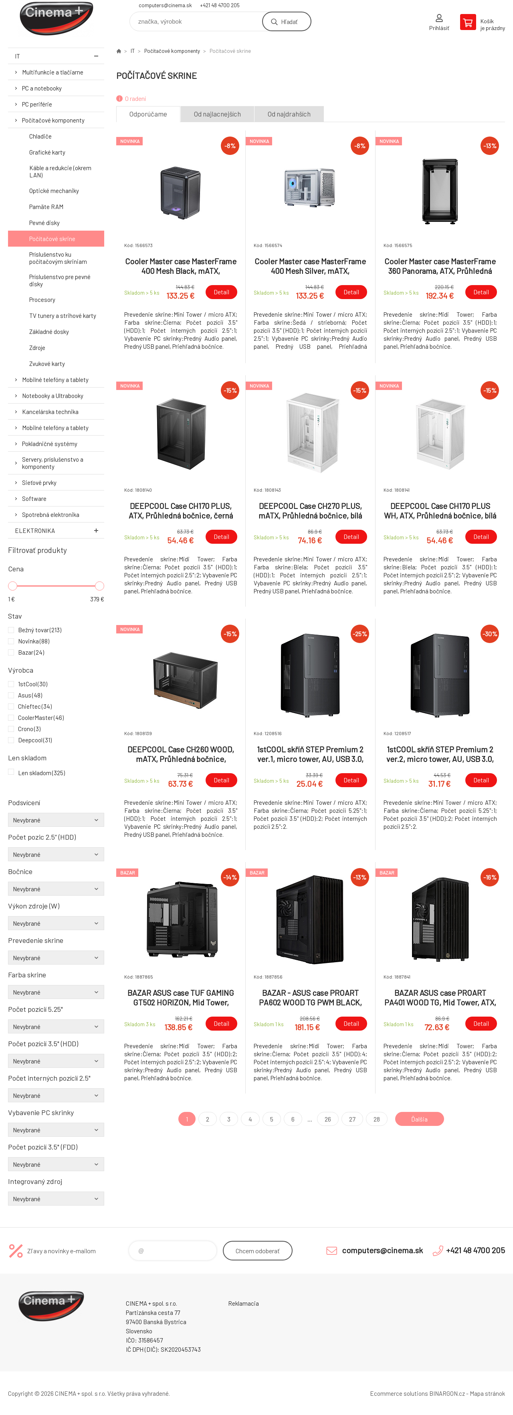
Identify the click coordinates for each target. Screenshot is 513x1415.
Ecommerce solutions (399, 1393)
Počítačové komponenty (53, 120)
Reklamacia (243, 1303)
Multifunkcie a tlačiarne (52, 72)
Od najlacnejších (217, 114)
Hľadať (289, 21)
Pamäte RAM (46, 206)
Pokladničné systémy (49, 443)
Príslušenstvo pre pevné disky (60, 280)
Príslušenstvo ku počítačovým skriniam (58, 258)
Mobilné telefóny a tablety (55, 379)
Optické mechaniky (54, 190)
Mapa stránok (487, 1393)
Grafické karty (47, 152)
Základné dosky (49, 331)
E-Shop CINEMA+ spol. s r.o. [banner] (56, 18)
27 (352, 1119)
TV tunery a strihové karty (62, 315)
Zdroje (37, 347)
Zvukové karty (47, 363)
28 (377, 1119)
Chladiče (40, 136)
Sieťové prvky (39, 482)
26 (328, 1119)
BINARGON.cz (447, 1393)
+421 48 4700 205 (220, 5)
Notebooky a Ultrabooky (52, 395)
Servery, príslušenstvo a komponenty (52, 463)
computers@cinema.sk (165, 5)
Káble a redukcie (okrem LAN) (60, 171)
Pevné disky (44, 222)
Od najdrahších (289, 114)
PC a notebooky (42, 88)
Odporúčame (148, 114)
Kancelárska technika (50, 411)
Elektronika (59, 530)
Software (34, 498)
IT (59, 56)
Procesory (42, 299)
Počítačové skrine (52, 238)
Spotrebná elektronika (50, 514)
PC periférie (37, 104)
